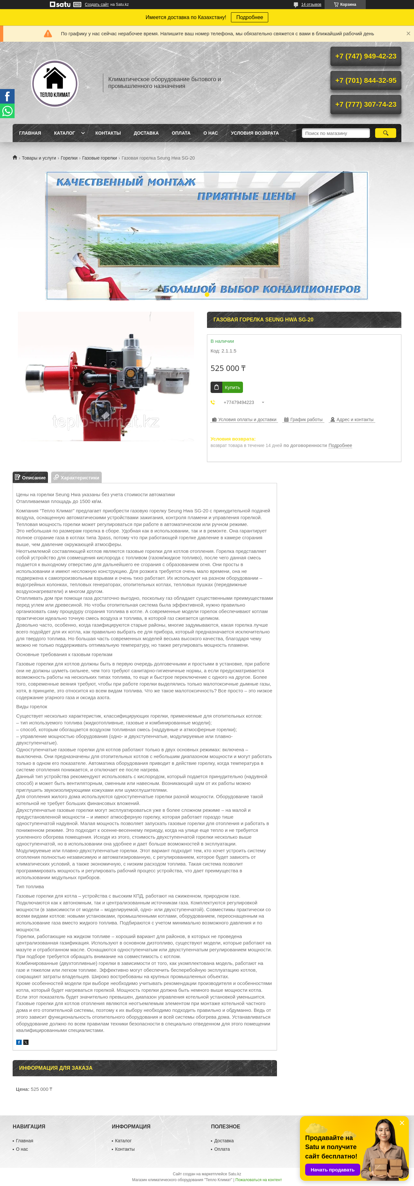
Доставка (146, 133)
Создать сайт (97, 4)
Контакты (108, 133)
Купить (232, 387)
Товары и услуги (39, 158)
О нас (210, 133)
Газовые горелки (99, 158)
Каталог (64, 133)
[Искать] (385, 133)
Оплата (181, 133)
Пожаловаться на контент (259, 1180)
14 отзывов (311, 4)
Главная (30, 133)
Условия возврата (255, 133)
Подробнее (249, 17)
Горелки (69, 158)
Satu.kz (234, 1174)
